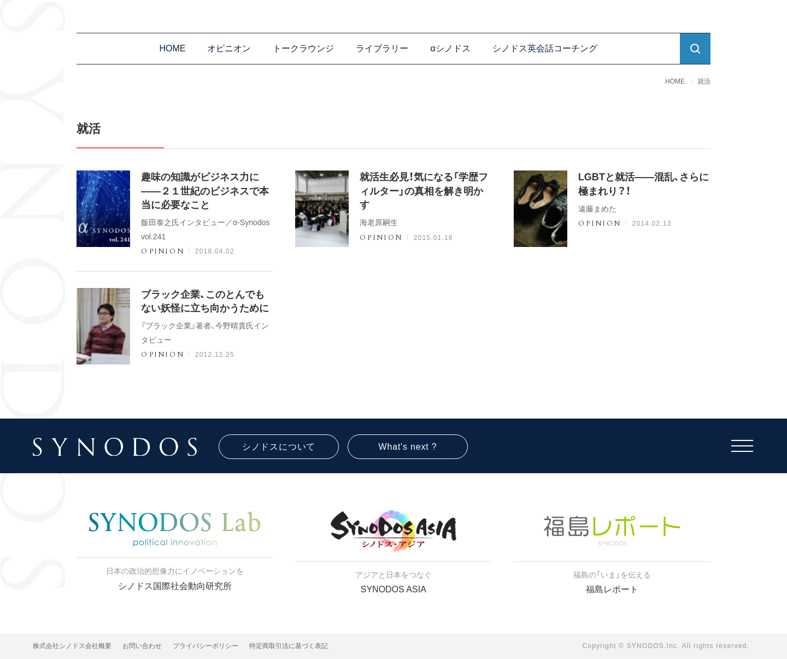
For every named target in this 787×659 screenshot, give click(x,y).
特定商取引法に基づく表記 (288, 646)
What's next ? (408, 446)
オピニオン (229, 48)
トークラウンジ (303, 48)
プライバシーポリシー (205, 646)
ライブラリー (382, 48)
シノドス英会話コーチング (544, 48)
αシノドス (450, 48)
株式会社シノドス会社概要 (72, 646)
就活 (703, 81)
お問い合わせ (142, 646)
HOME (172, 48)
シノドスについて (278, 446)
